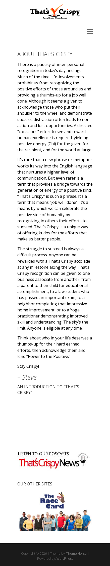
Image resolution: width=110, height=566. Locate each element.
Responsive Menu (90, 31)
